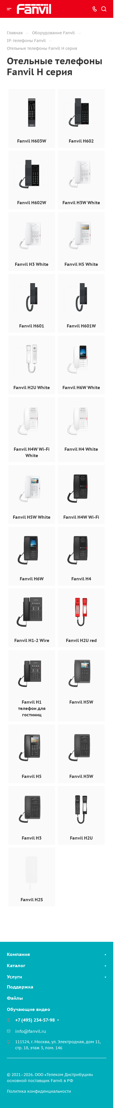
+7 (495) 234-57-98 (35, 1020)
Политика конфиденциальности (39, 1091)
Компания (18, 954)
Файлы (15, 998)
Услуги (14, 977)
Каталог (16, 965)
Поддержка (20, 987)
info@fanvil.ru (30, 1031)
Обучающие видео (28, 1009)
